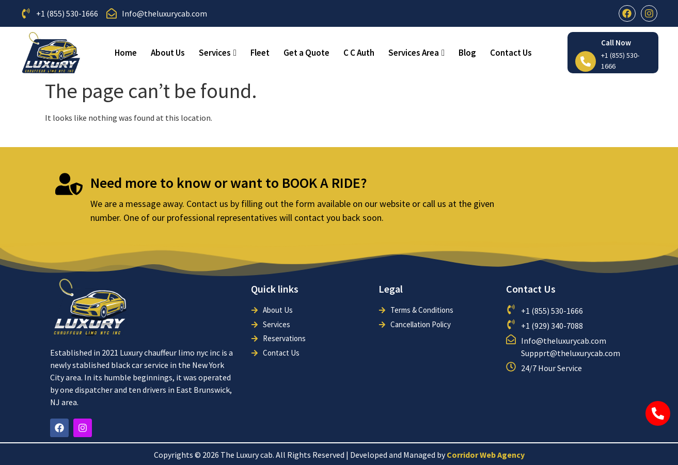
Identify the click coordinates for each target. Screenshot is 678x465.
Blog (467, 52)
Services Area (416, 52)
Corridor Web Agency (486, 455)
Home (126, 52)
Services (217, 52)
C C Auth (358, 52)
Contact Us (511, 52)
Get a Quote (306, 52)
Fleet (260, 52)
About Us (168, 52)
